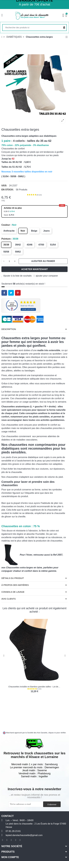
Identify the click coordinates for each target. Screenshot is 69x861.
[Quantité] (9, 261)
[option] (34, 82)
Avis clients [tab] (8, 599)
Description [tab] (8, 329)
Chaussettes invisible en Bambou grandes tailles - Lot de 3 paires (37, 687)
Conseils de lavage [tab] (12, 592)
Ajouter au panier (43, 261)
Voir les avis (28, 309)
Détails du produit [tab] (12, 578)
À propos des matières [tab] (15, 585)
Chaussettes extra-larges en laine (24, 567)
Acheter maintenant (34, 269)
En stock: (7, 189)
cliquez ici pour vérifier (57, 733)
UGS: (4, 185)
